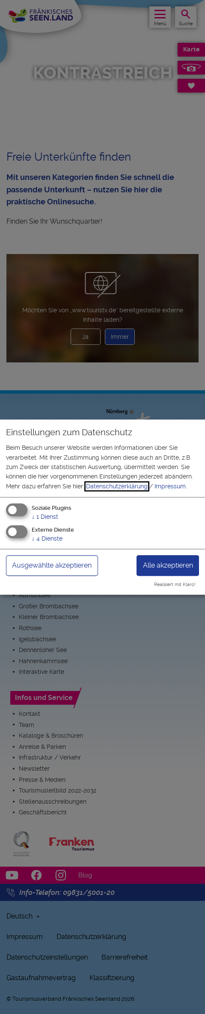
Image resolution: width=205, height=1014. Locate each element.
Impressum (170, 486)
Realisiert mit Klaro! (175, 584)
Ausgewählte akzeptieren (52, 565)
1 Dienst (45, 517)
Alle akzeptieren (168, 565)
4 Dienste (47, 538)
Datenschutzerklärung (117, 486)
